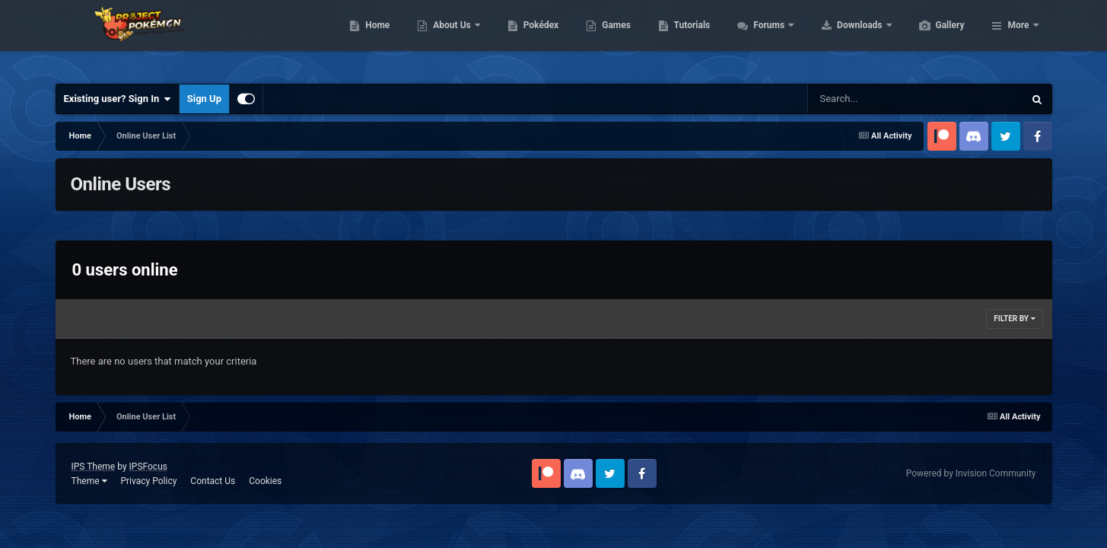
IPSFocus (148, 466)
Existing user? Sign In (117, 98)
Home (449, 38)
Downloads (932, 38)
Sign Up (204, 98)
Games (688, 38)
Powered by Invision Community (971, 473)
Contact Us (212, 481)
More (1018, 38)
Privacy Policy (148, 481)
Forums (842, 38)
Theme (89, 481)
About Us (525, 38)
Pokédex (613, 38)
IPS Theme (94, 466)
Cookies (265, 481)
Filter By (1014, 318)
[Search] (877, 98)
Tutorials (764, 38)
